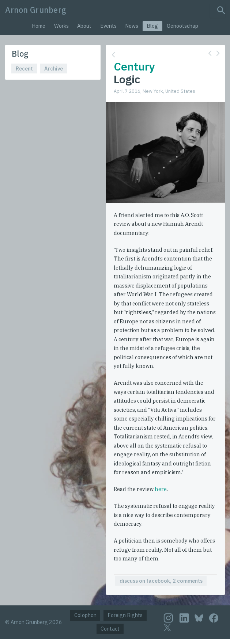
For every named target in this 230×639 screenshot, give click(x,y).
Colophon (85, 615)
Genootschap (182, 25)
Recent (24, 68)
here (161, 489)
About (84, 25)
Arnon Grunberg (35, 10)
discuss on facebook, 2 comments (161, 580)
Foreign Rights (125, 615)
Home (38, 25)
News (131, 25)
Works (61, 25)
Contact (110, 628)
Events (108, 25)
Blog (152, 25)
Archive (53, 68)
